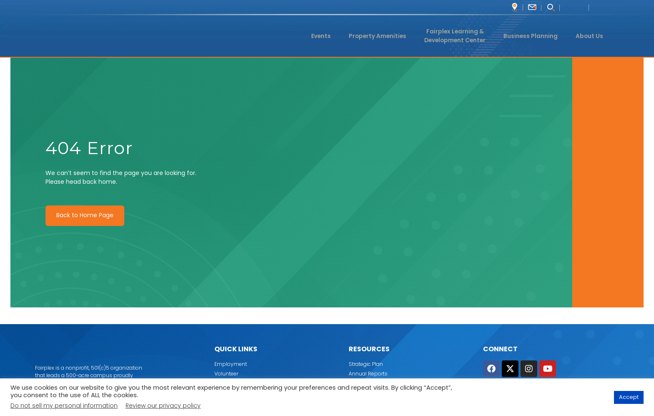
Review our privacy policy (163, 405)
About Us (591, 35)
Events (317, 35)
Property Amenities (373, 35)
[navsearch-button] (551, 8)
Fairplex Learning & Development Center (453, 36)
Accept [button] (629, 397)
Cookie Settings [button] (584, 397)
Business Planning (532, 35)
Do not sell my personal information (64, 405)
